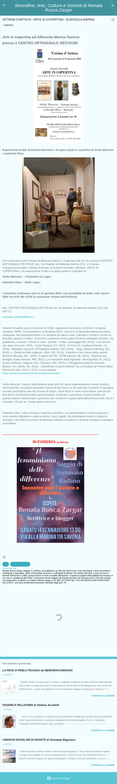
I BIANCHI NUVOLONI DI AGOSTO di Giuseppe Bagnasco (39, 739)
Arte (6, 564)
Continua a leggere (103, 696)
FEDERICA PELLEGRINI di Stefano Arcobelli (30, 705)
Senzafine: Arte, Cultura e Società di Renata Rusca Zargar (58, 7)
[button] (113, 20)
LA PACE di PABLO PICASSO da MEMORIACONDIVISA (37, 670)
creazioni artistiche (20, 564)
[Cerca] (113, 6)
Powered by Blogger (58, 778)
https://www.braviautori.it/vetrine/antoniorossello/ (31, 373)
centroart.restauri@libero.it (18, 316)
